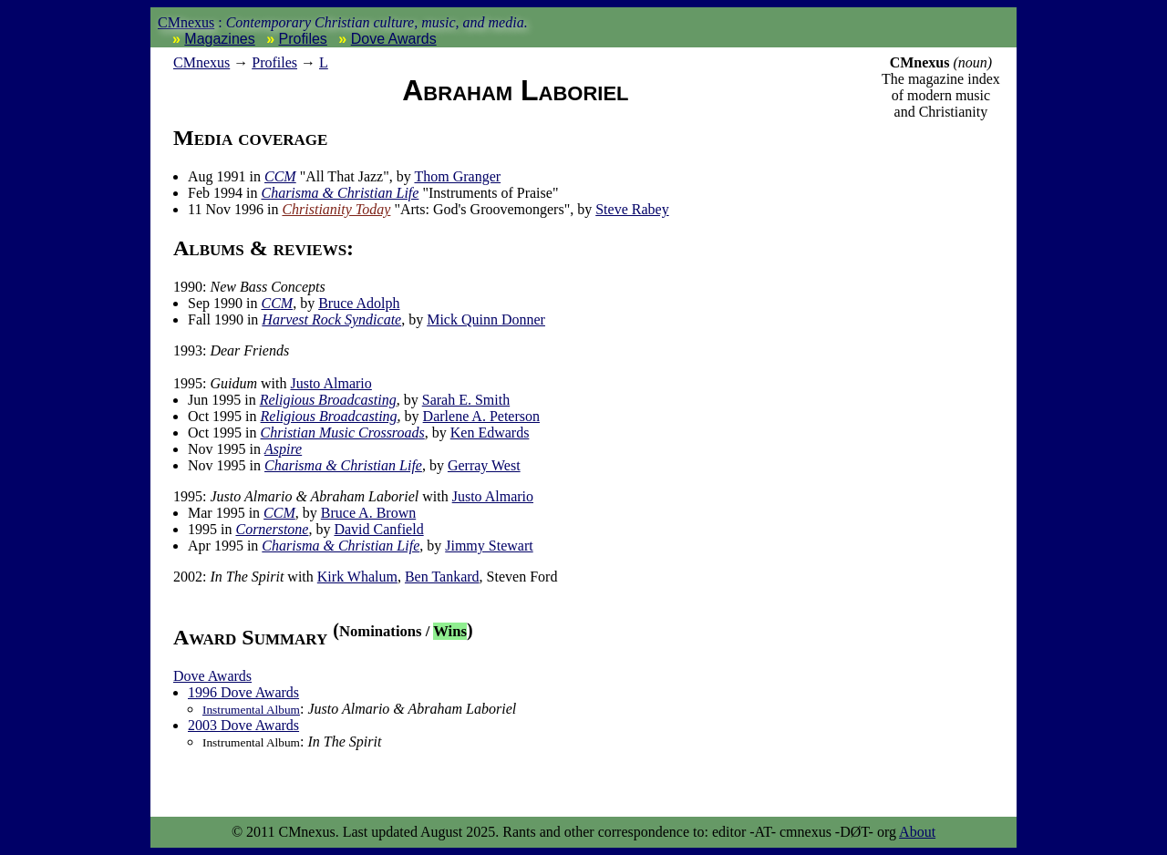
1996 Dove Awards (243, 692)
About (917, 832)
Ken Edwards (490, 432)
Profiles (303, 38)
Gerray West (484, 465)
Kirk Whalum (357, 576)
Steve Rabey (631, 209)
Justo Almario (330, 383)
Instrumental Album (251, 709)
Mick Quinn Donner (486, 319)
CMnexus (186, 22)
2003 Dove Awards (243, 725)
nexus (201, 62)
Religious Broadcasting (328, 399)
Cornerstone (271, 529)
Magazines (219, 38)
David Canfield (378, 529)
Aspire (283, 449)
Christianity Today (336, 209)
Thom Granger (457, 176)
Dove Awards (394, 38)
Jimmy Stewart (488, 545)
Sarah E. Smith (466, 399)
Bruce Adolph (358, 303)
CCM (280, 176)
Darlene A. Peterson (481, 416)
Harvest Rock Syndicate (331, 319)
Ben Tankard (442, 576)
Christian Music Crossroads (343, 432)
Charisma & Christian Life (339, 193)
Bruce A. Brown (368, 512)
